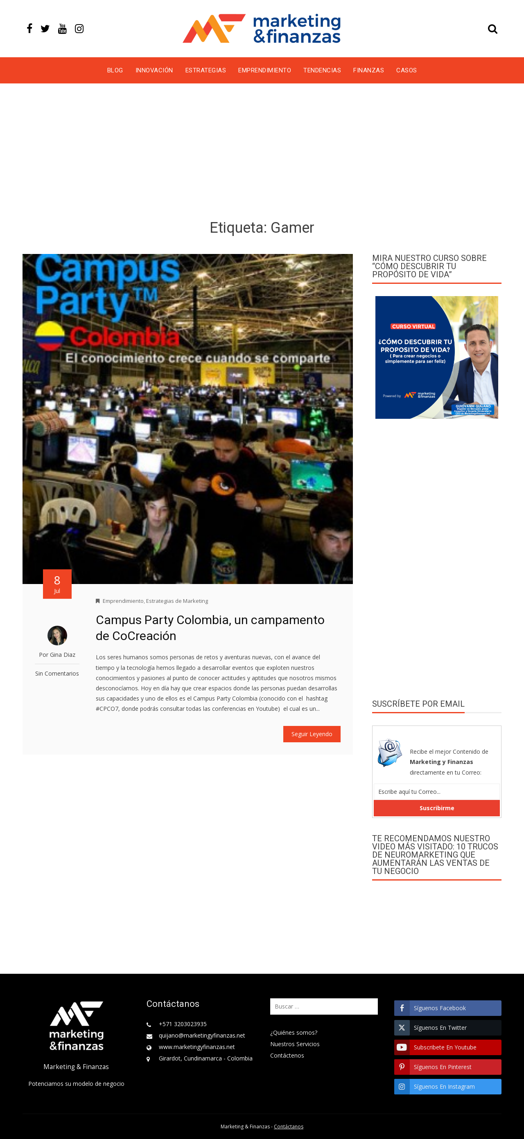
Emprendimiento (264, 70)
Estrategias (205, 70)
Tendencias (322, 70)
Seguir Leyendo (311, 734)
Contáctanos (288, 1126)
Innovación (154, 70)
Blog (115, 70)
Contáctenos (287, 1055)
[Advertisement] (262, 153)
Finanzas (368, 70)
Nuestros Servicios (295, 1044)
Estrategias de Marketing (177, 600)
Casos (406, 70)
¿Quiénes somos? (293, 1032)
